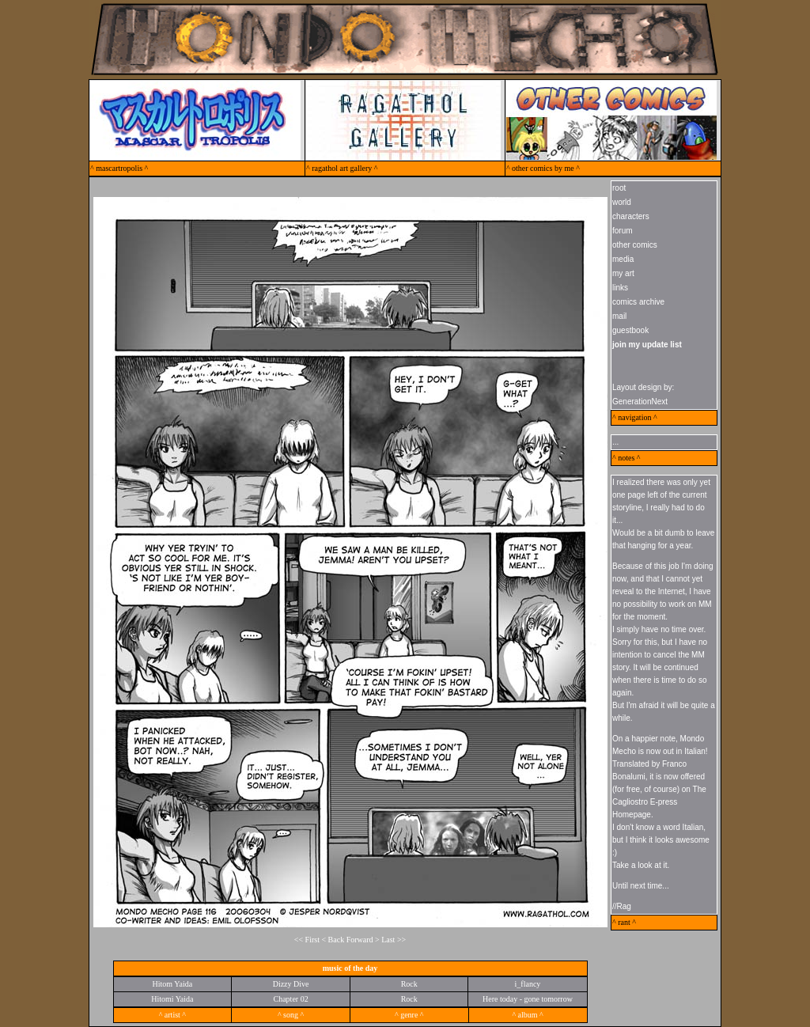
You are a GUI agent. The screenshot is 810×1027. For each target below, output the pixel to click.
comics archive (638, 301)
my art (623, 273)
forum (622, 230)
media (623, 259)
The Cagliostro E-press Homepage (659, 802)
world (621, 202)
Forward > (364, 939)
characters (630, 216)
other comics (634, 245)
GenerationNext (640, 401)
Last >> (393, 939)
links (620, 287)
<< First (307, 939)
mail (619, 316)
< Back (332, 939)
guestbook (630, 330)
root (619, 188)
